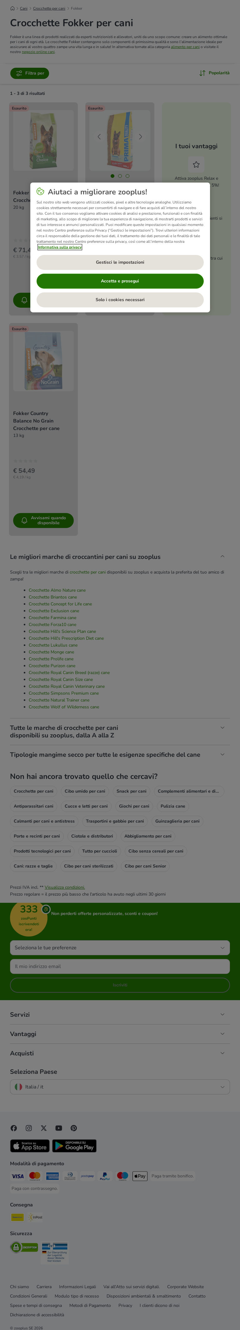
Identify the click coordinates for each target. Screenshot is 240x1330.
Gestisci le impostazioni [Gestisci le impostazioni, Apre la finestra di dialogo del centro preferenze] (120, 262)
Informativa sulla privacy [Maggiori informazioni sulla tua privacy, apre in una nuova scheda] (60, 247)
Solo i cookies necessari (120, 300)
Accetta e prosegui (120, 281)
